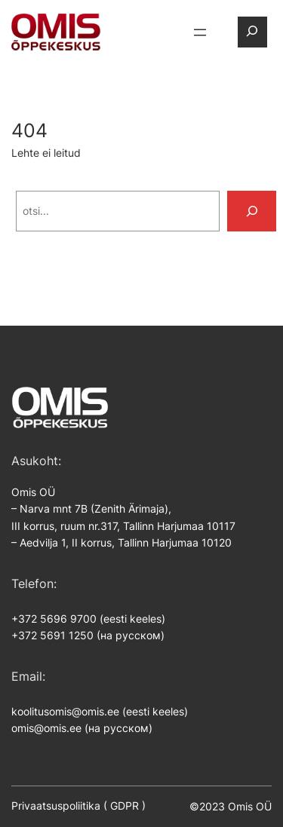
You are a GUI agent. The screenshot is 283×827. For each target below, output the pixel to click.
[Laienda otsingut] (252, 32)
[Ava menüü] (200, 32)
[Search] (252, 211)
